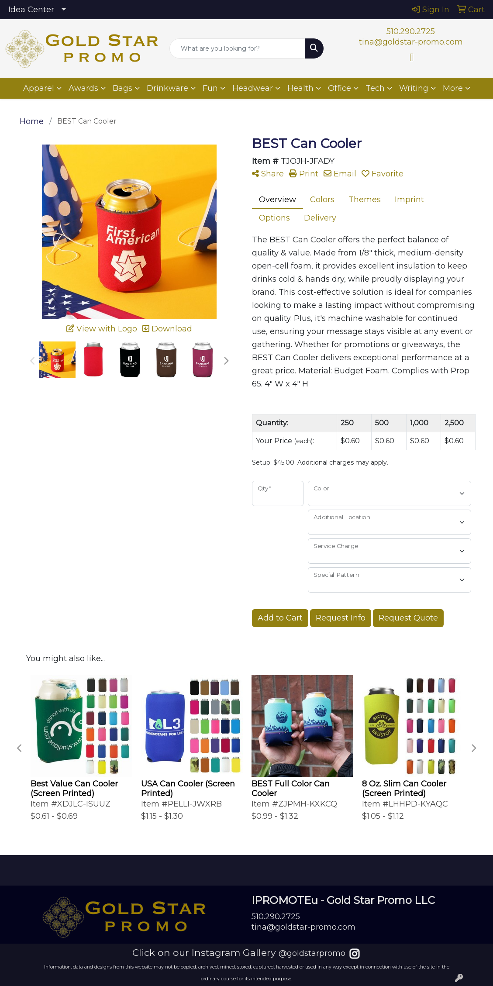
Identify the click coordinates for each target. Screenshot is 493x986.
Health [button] (300, 88)
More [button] (453, 88)
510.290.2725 (410, 31)
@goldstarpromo (312, 953)
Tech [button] (375, 88)
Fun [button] (210, 88)
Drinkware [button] (167, 88)
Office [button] (339, 88)
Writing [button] (413, 88)
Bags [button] (122, 88)
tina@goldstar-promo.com (411, 42)
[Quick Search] (237, 48)
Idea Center (31, 9)
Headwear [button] (252, 88)
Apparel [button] (38, 88)
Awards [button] (83, 88)
